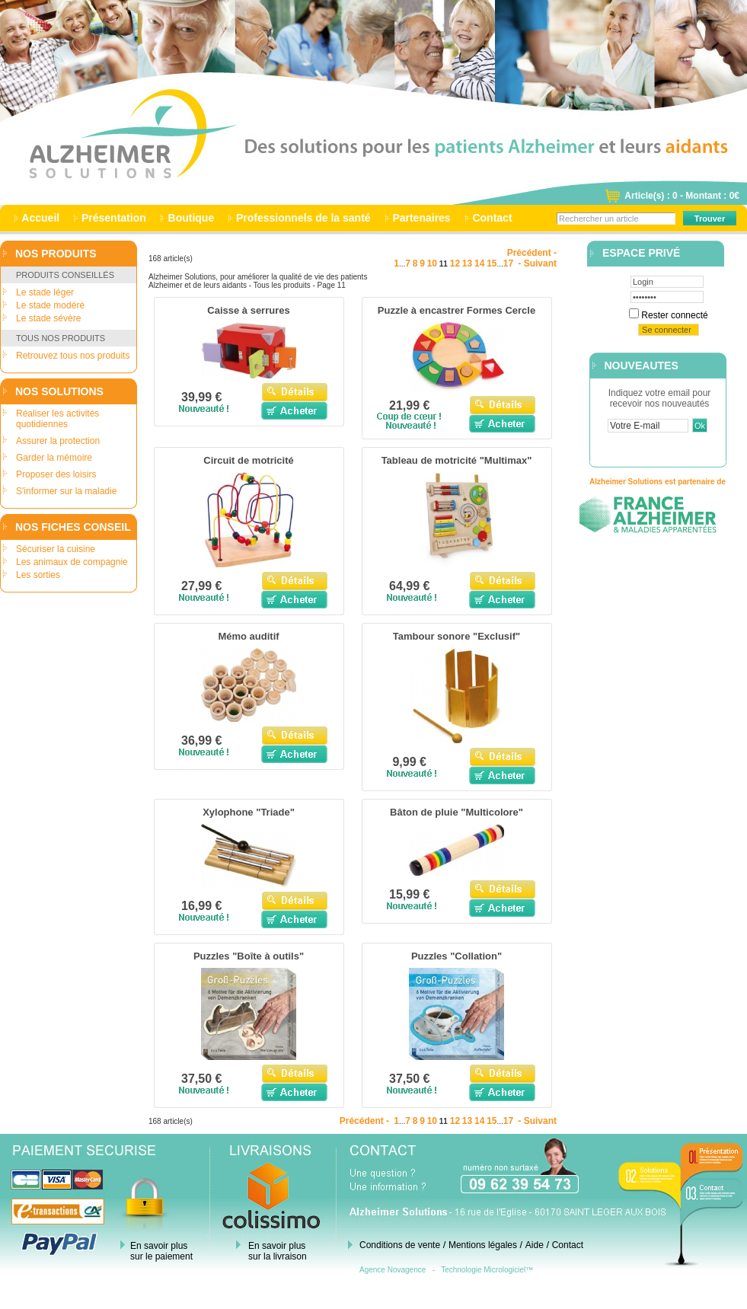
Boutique (191, 218)
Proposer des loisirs (56, 474)
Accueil (40, 218)
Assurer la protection (58, 441)
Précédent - (532, 252)
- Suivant (536, 263)
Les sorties (38, 575)
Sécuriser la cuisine (55, 549)
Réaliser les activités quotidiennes (57, 418)
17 (508, 263)
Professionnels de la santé (303, 218)
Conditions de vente (399, 1245)
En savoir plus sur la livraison (277, 1251)
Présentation (113, 218)
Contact (493, 218)
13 (467, 263)
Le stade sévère (48, 318)
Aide (534, 1245)
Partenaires (422, 218)
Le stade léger (45, 292)
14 (479, 263)
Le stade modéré (50, 305)
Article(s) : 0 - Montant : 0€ (681, 195)
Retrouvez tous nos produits (72, 355)
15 (491, 263)
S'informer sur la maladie (66, 491)
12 (455, 263)
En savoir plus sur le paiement (161, 1251)
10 (432, 263)
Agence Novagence (392, 1270)
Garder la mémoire (54, 457)
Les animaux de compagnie (72, 562)
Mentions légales (483, 1245)
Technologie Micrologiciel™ (487, 1270)
